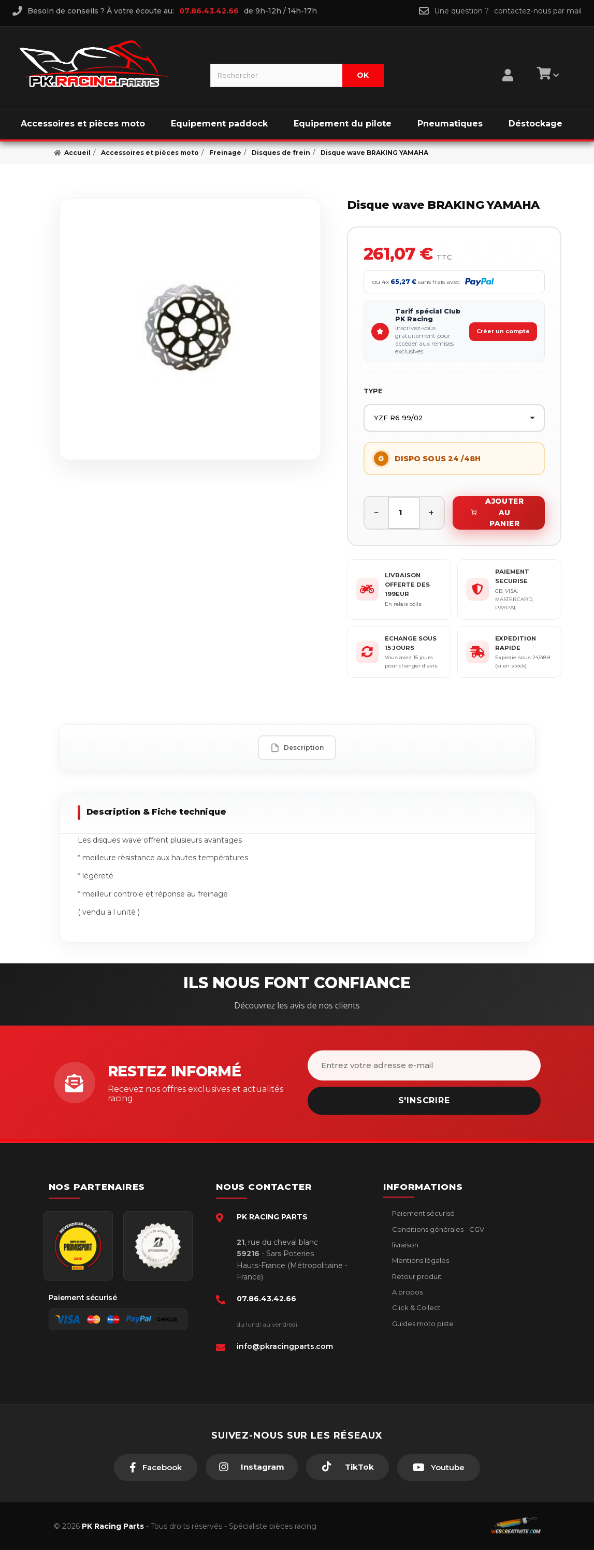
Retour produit (416, 1276)
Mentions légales (419, 1260)
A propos (406, 1292)
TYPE (373, 391)
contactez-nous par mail (538, 11)
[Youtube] (438, 1467)
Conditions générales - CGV (437, 1229)
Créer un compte (503, 331)
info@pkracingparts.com (285, 1346)
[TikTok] (347, 1467)
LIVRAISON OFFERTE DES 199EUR (407, 585)
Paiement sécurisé (422, 1213)
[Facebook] (155, 1467)
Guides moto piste (422, 1323)
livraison (404, 1245)
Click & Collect (415, 1307)
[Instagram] (252, 1467)
